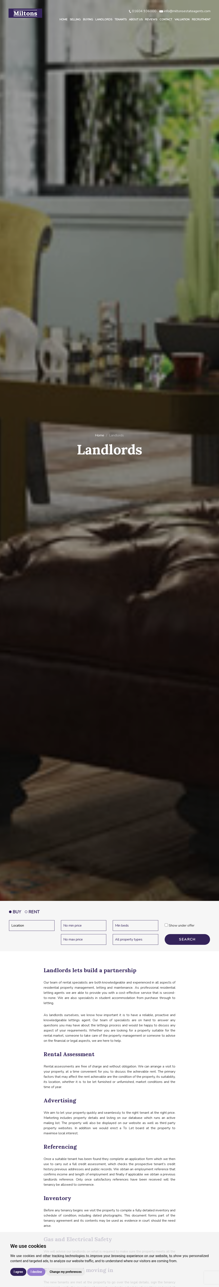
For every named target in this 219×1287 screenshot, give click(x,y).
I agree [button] (18, 1272)
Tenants (121, 19)
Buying (88, 19)
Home (63, 19)
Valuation (182, 19)
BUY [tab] (15, 912)
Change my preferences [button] (65, 1272)
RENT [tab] (32, 912)
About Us (136, 19)
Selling (75, 19)
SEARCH (187, 939)
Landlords (103, 19)
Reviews (151, 19)
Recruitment (201, 19)
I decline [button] (36, 1272)
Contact (166, 19)
